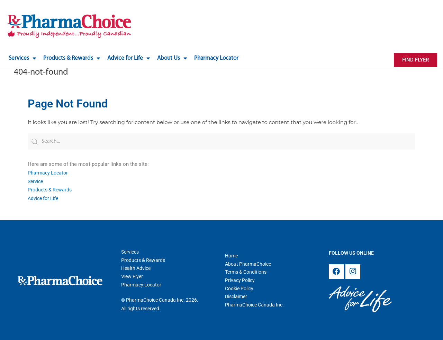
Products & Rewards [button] (71, 58)
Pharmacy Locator (216, 58)
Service (36, 180)
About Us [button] (172, 58)
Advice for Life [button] (128, 58)
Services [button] (22, 58)
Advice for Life (44, 197)
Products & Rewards (51, 189)
